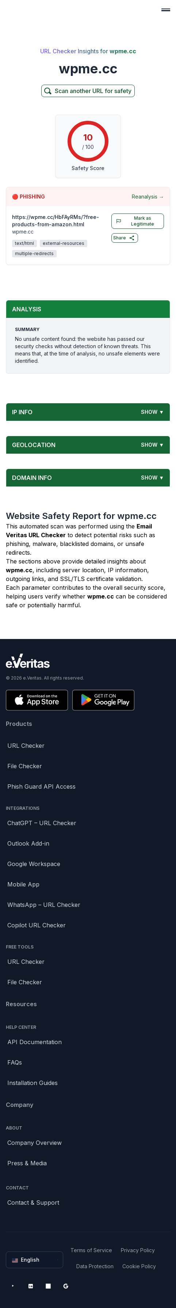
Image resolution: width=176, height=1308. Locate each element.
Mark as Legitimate (133, 221)
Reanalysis (148, 196)
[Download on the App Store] (37, 700)
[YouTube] (13, 1286)
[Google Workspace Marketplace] (65, 1286)
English (35, 1259)
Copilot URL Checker (36, 925)
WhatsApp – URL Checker (43, 904)
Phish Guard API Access (41, 786)
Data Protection (95, 1266)
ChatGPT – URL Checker (41, 823)
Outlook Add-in (28, 843)
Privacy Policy (138, 1250)
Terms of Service (91, 1250)
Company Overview (34, 1142)
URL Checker (26, 745)
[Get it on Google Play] (103, 700)
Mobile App (23, 884)
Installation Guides (32, 1082)
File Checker (24, 766)
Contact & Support (33, 1202)
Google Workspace (33, 863)
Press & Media (27, 1163)
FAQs (14, 1062)
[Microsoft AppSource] (48, 1286)
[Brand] (88, 661)
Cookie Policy (139, 1266)
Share (124, 238)
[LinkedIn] (30, 1286)
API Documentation (34, 1042)
